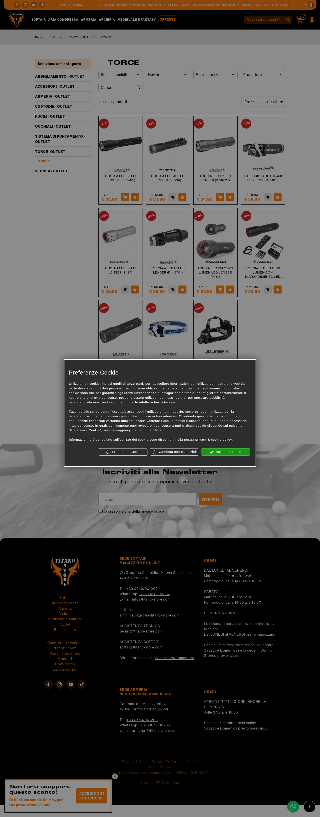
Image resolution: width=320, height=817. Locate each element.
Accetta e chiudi (225, 452)
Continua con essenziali (174, 452)
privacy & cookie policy (213, 439)
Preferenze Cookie (123, 452)
